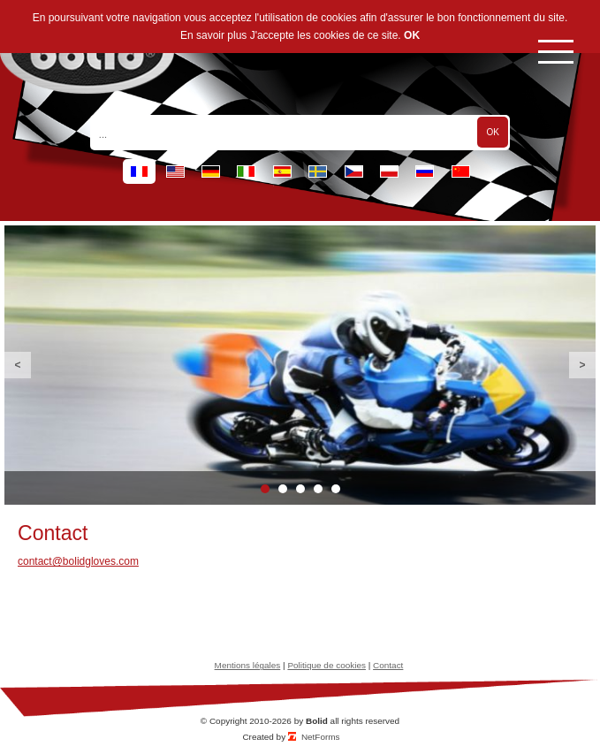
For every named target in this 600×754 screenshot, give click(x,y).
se (317, 171)
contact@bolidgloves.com (78, 561)
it (246, 171)
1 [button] (265, 488)
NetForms (320, 737)
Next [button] (582, 365)
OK (412, 35)
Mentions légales (248, 665)
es (282, 171)
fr (139, 171)
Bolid (317, 721)
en (175, 171)
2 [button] (282, 488)
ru (424, 171)
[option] (300, 365)
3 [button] (300, 488)
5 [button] (335, 488)
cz (353, 171)
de (210, 171)
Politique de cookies (326, 665)
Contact (388, 665)
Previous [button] (17, 365)
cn (460, 171)
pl (389, 171)
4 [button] (318, 488)
